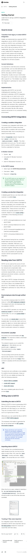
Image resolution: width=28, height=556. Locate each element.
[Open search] (21, 2)
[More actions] (26, 2)
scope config (19, 212)
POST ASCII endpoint (13, 418)
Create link (9, 137)
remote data (14, 319)
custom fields (20, 313)
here (14, 197)
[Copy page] (5, 23)
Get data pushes (6, 525)
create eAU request (9, 383)
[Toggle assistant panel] (24, 2)
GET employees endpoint (18, 302)
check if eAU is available (11, 380)
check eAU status (9, 386)
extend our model (6, 311)
